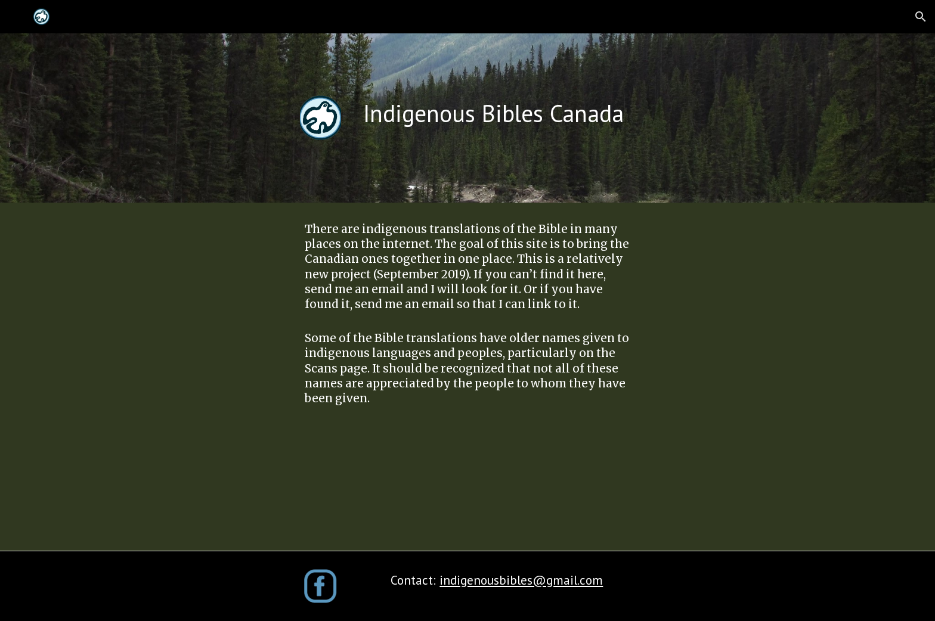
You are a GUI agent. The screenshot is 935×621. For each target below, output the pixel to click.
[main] (525, 113)
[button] (920, 16)
